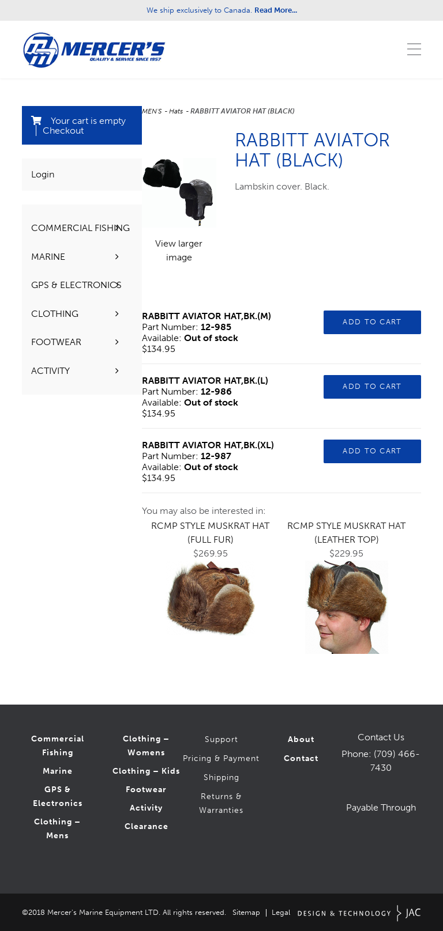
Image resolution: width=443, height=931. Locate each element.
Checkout (63, 130)
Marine (58, 771)
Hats (177, 111)
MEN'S (152, 111)
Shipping (221, 777)
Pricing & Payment (221, 758)
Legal (281, 912)
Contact (301, 758)
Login (42, 174)
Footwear (146, 789)
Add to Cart (372, 321)
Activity (146, 808)
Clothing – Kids (146, 771)
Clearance (146, 826)
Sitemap (246, 912)
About (301, 739)
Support (221, 739)
